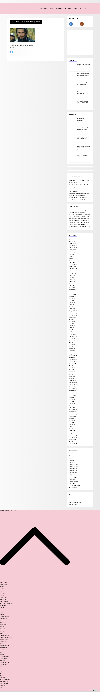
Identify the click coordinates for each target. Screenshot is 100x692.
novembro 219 (73, 443)
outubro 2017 (72, 417)
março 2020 (72, 377)
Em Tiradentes (73, 472)
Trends (2, 615)
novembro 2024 (73, 270)
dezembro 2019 (73, 382)
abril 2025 (71, 260)
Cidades (2, 653)
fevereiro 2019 (73, 388)
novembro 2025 (73, 247)
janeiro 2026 (72, 243)
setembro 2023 (73, 296)
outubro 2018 (72, 396)
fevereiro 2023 (73, 310)
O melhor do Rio (73, 481)
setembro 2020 (73, 365)
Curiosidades (3, 658)
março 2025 (72, 262)
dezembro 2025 (73, 245)
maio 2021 (71, 350)
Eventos (71, 476)
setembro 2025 (73, 251)
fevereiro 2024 (73, 287)
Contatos (71, 460)
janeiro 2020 (72, 380)
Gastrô (2, 674)
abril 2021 (71, 352)
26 (77, 149)
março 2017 (72, 430)
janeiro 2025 (72, 266)
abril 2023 (71, 306)
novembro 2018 (73, 394)
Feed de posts (72, 501)
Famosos (2, 607)
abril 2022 (71, 329)
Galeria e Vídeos (73, 478)
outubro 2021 (72, 340)
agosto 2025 (72, 253)
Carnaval (71, 459)
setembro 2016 (73, 441)
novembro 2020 (73, 361)
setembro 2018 (73, 397)
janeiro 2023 (72, 312)
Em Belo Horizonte (74, 464)
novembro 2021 (73, 338)
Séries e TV (3, 609)
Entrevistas (68, 8)
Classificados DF (4, 647)
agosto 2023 (72, 298)
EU (85, 8)
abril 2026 (71, 239)
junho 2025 (72, 256)
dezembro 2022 (73, 314)
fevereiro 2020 (73, 378)
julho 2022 (71, 323)
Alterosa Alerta (4, 677)
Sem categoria (73, 487)
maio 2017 (72, 426)
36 (77, 122)
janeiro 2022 (72, 335)
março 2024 (72, 285)
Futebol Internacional (6, 637)
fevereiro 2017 (73, 432)
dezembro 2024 (73, 268)
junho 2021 (72, 348)
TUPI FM (1, 687)
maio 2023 (71, 304)
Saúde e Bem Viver (5, 597)
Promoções (3, 622)
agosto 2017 (72, 420)
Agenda (75, 8)
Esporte (2, 655)
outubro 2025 (72, 249)
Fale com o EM (4, 601)
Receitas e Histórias (74, 485)
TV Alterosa (2, 675)
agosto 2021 (72, 344)
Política (2, 588)
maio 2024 (72, 281)
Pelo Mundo (59, 8)
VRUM (1, 643)
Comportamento (4, 616)
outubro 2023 (72, 295)
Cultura (2, 595)
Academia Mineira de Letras (8, 510)
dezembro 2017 (73, 413)
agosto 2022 (72, 321)
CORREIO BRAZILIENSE (4, 683)
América (2, 628)
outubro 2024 (72, 272)
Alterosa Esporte (4, 681)
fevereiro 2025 (73, 264)
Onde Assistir (3, 641)
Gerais (2, 586)
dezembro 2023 (73, 291)
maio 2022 (71, 327)
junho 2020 (72, 371)
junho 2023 (72, 302)
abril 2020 (71, 375)
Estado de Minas (3, 584)
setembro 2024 (73, 274)
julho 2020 (71, 369)
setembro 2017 (73, 418)
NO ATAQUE (2, 626)
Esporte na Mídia (4, 639)
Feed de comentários (75, 502)
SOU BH (1, 666)
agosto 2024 (72, 276)
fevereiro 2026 (73, 241)
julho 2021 (71, 346)
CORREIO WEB (2, 685)
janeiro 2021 (72, 357)
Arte (81, 8)
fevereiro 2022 (73, 333)
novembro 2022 (73, 316)
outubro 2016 (72, 439)
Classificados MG (4, 645)
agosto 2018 (72, 399)
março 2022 (72, 331)
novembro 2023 (73, 293)
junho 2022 (72, 325)
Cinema (2, 611)
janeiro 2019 (72, 390)
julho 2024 (71, 277)
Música (2, 613)
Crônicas (51, 8)
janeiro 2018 (72, 411)
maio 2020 (72, 373)
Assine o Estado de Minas (7, 603)
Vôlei (1, 634)
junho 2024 (72, 279)
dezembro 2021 (73, 337)
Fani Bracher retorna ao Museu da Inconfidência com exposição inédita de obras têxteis (79, 186)
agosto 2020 (72, 367)
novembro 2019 (73, 384)
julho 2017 (71, 422)
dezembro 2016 (73, 436)
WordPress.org (73, 504)
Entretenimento (3, 605)
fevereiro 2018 (73, 409)
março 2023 (72, 308)
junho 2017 (72, 424)
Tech (1, 620)
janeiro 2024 (72, 289)
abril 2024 (71, 283)
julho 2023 (71, 300)
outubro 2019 (72, 386)
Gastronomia (43, 8)
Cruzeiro (2, 632)
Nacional (2, 594)
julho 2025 (71, 255)
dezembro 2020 (73, 359)
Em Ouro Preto (73, 468)
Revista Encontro (3, 668)
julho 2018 (71, 401)
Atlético (2, 630)
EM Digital (3, 599)
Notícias (2, 649)
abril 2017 (71, 428)
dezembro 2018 (73, 392)
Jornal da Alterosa (5, 679)
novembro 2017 (73, 415)
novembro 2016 (73, 438)
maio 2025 (71, 258)
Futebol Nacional (4, 635)
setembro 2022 (73, 319)
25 (77, 158)
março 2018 (72, 407)
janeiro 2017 (72, 434)
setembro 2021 (73, 342)
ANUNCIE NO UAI (3, 624)
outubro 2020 (72, 363)
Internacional (4, 592)
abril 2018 (71, 405)
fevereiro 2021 (73, 356)
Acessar (71, 499)
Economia (3, 590)
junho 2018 (72, 403)
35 (77, 140)
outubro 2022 (72, 317)
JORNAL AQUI (2, 651)
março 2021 (72, 354)
